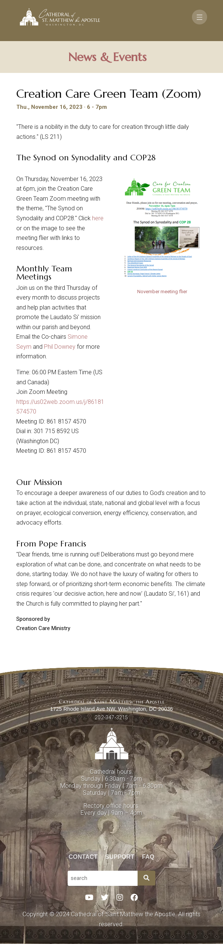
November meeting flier (162, 291)
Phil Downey (59, 346)
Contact (83, 857)
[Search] (146, 878)
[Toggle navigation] (199, 17)
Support (120, 857)
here (97, 218)
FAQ (148, 857)
